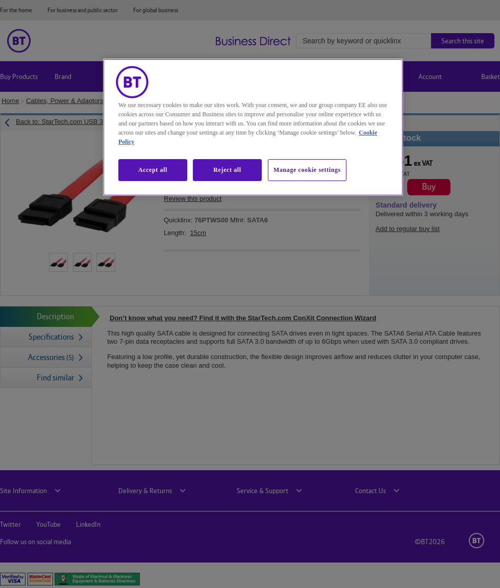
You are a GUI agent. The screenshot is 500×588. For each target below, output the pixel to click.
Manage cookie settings (307, 169)
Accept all (152, 169)
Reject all (227, 169)
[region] (253, 127)
